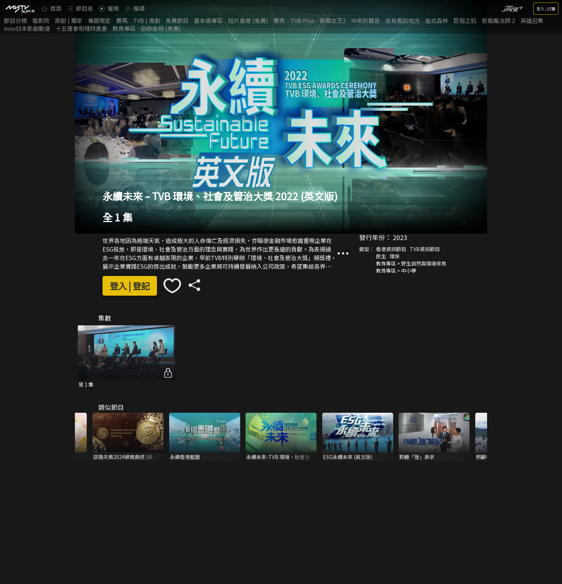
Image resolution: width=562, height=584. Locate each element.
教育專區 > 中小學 (396, 270)
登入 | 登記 (130, 285)
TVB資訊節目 (425, 249)
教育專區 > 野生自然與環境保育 (411, 263)
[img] (20, 8)
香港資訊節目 (391, 249)
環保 (395, 256)
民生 (381, 256)
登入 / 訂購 (546, 8)
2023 (400, 237)
